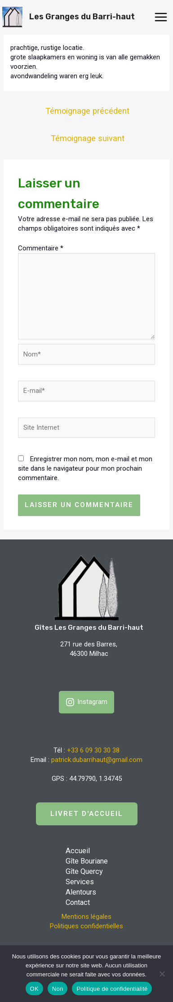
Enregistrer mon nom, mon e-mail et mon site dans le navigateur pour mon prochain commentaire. (85, 468)
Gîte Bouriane (87, 861)
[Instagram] (86, 702)
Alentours (81, 892)
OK (34, 988)
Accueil (78, 850)
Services (80, 881)
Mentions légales (86, 917)
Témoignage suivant (87, 138)
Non (57, 988)
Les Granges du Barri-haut (82, 17)
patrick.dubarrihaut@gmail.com (96, 760)
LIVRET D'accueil (86, 814)
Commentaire (40, 248)
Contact (78, 902)
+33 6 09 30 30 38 (93, 750)
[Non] (161, 973)
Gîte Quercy (84, 871)
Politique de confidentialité (111, 988)
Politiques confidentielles (86, 926)
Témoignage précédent (87, 111)
